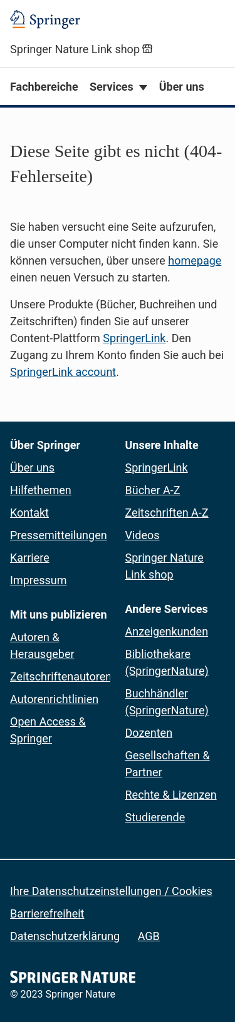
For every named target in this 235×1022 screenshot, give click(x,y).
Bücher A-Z (152, 490)
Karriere (30, 557)
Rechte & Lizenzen (171, 794)
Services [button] (111, 86)
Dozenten (149, 732)
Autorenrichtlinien (54, 699)
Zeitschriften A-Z (167, 512)
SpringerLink (134, 338)
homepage (194, 260)
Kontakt (29, 512)
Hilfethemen (40, 490)
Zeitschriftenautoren (61, 676)
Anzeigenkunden (167, 631)
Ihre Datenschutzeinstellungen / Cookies (111, 891)
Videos (142, 535)
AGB (149, 936)
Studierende (155, 817)
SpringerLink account (63, 371)
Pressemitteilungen (58, 535)
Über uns (181, 86)
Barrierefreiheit (47, 913)
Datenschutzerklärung (65, 936)
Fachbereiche (44, 86)
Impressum (38, 580)
